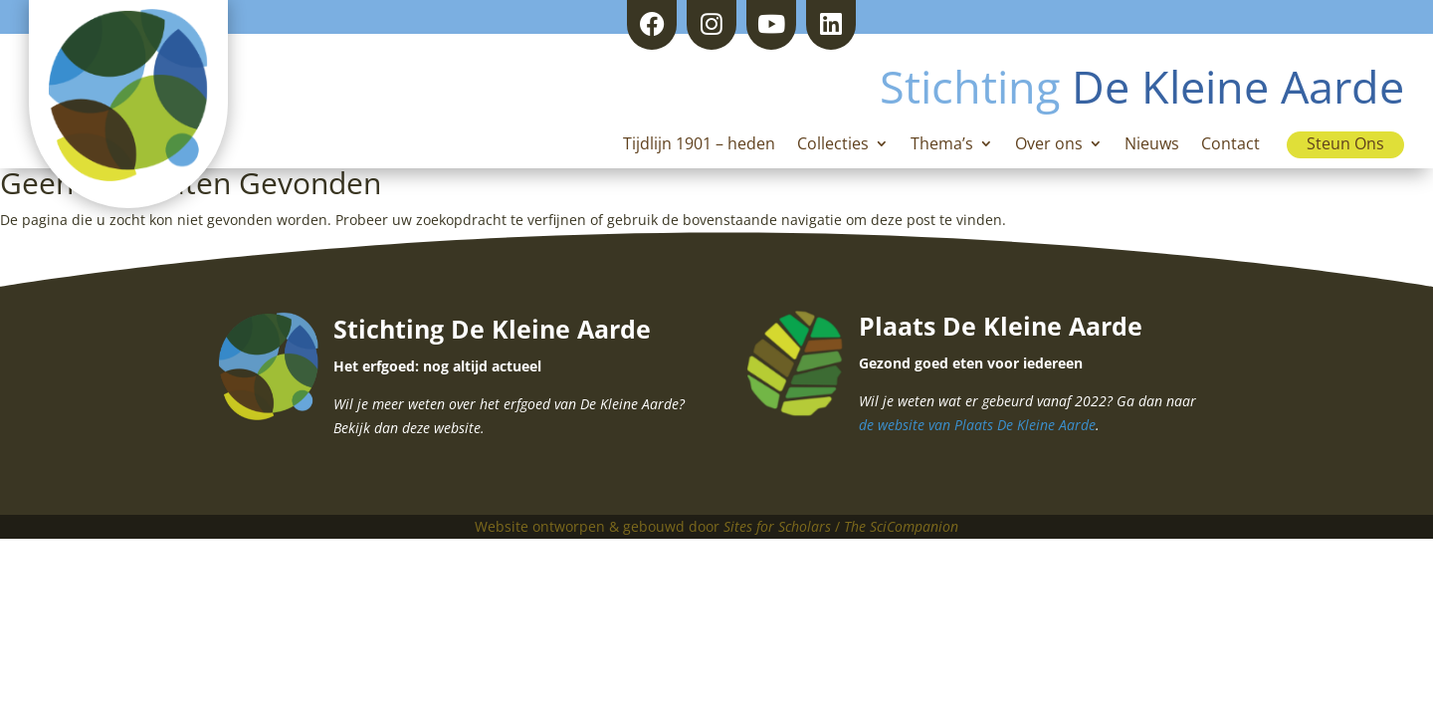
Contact (1230, 145)
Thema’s (942, 145)
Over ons (1049, 145)
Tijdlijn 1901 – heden (699, 145)
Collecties (833, 145)
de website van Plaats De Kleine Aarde (977, 424)
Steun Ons (1345, 143)
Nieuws (1152, 145)
